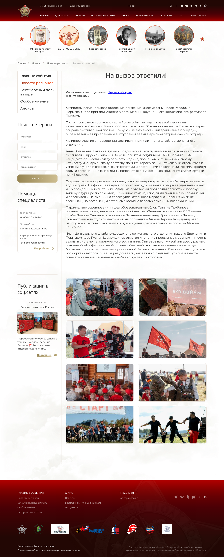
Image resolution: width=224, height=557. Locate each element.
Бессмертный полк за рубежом (83, 502)
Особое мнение (26, 507)
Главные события (30, 492)
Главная (44, 15)
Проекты (125, 15)
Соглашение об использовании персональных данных (48, 550)
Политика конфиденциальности (35, 546)
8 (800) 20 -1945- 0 (31, 217)
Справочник (165, 15)
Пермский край (120, 92)
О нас (69, 492)
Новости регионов (57, 63)
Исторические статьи (103, 15)
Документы (71, 507)
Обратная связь (198, 15)
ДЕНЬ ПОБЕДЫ (62, 15)
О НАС (181, 15)
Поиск (131, 6)
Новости (80, 15)
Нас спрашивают (128, 498)
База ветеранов (144, 15)
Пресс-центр (128, 492)
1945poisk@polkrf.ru (32, 242)
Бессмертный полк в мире (32, 502)
